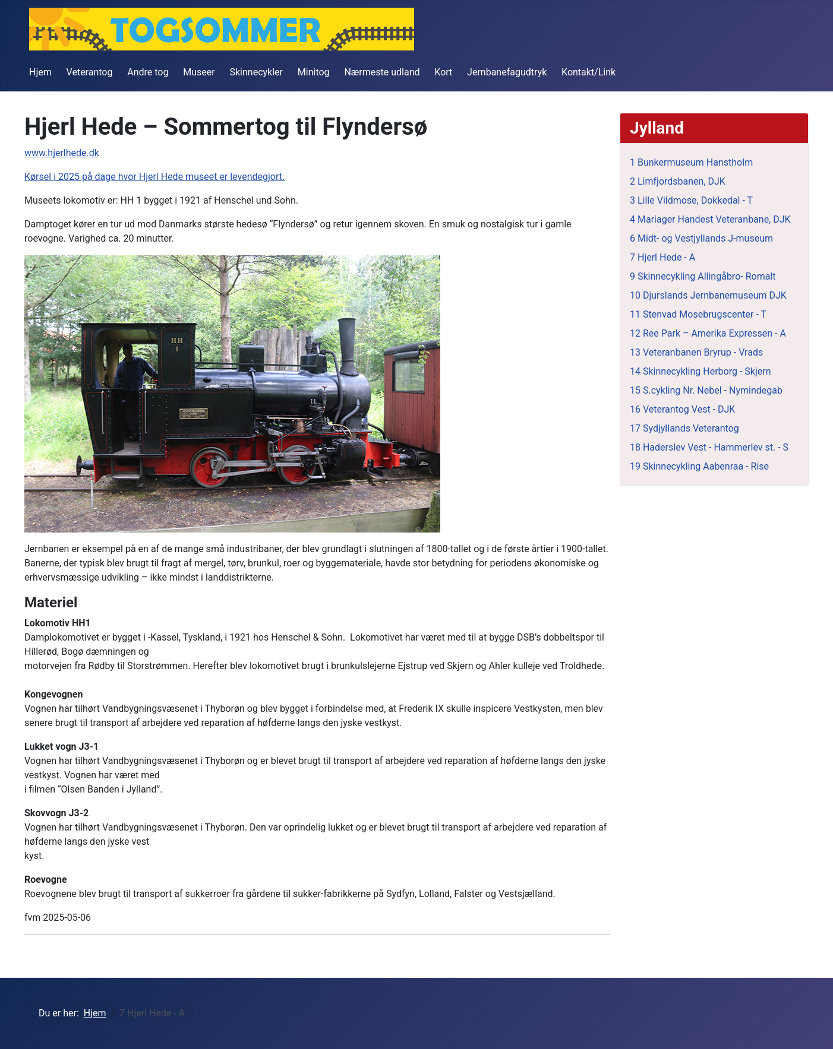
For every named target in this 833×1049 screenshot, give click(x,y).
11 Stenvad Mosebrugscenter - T (698, 314)
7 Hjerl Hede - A (662, 257)
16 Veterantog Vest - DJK (682, 409)
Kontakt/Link (588, 72)
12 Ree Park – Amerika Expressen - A (708, 333)
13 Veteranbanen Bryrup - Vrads (696, 352)
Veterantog (90, 72)
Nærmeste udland (381, 72)
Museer (198, 72)
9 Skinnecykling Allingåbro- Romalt (702, 276)
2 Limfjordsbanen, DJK (677, 181)
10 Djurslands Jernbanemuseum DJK (708, 295)
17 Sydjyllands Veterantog (684, 428)
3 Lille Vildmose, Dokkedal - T (691, 200)
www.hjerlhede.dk (61, 153)
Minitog (314, 72)
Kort (443, 72)
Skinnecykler (256, 72)
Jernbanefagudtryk (507, 72)
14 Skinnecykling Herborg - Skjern (700, 371)
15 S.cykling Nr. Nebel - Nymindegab (706, 390)
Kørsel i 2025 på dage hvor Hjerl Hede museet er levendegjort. (154, 176)
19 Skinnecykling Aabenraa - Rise (699, 466)
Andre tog (147, 72)
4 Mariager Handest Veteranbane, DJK (710, 219)
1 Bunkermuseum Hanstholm (691, 162)
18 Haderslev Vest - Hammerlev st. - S (709, 447)
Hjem (40, 72)
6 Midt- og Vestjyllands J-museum (701, 238)
